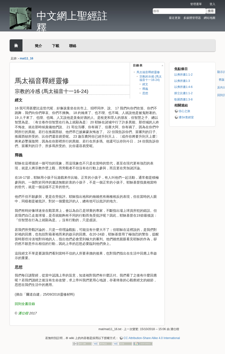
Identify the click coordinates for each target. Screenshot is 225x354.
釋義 (145, 89)
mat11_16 (26, 58)
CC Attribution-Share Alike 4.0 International (151, 338)
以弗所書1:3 (182, 81)
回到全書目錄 (25, 304)
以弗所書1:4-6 (183, 87)
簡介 (38, 46)
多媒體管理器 (192, 18)
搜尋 (211, 11)
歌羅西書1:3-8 (183, 99)
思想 (145, 93)
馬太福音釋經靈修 (148, 72)
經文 (145, 84)
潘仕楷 (23, 313)
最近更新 (175, 18)
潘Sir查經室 (186, 117)
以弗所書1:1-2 (183, 74)
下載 (55, 46)
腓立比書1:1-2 (183, 93)
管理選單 (196, 4)
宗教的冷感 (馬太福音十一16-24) (150, 78)
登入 (212, 4)
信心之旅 (184, 111)
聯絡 (72, 46)
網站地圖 (209, 18)
